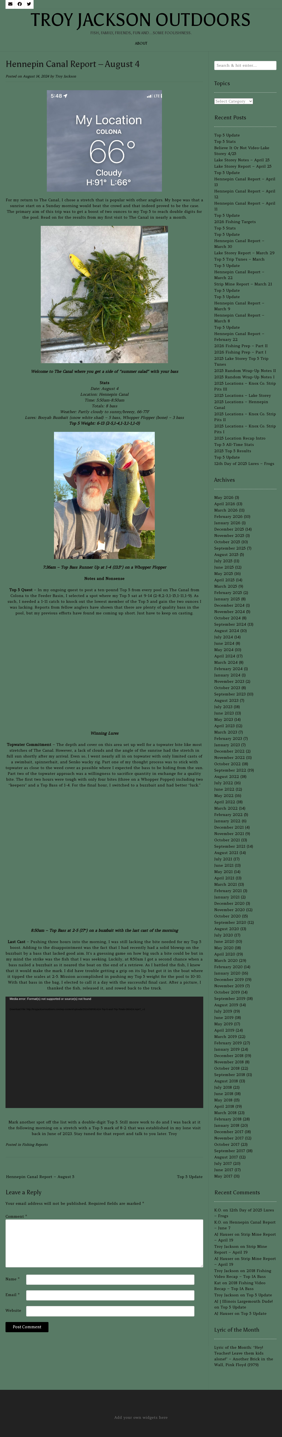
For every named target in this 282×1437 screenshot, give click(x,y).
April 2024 (224, 656)
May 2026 (224, 497)
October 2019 (227, 992)
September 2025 (230, 548)
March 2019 (225, 1036)
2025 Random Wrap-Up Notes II (245, 370)
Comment (16, 1216)
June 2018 (223, 1093)
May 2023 (223, 719)
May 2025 (223, 573)
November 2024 (229, 611)
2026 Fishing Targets (235, 221)
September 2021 (229, 846)
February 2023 (228, 738)
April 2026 (224, 503)
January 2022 (227, 820)
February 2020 (228, 966)
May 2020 (224, 947)
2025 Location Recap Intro (239, 438)
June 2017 (223, 1169)
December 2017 (228, 1131)
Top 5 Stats (225, 141)
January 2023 (227, 744)
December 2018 (228, 1055)
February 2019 (228, 1042)
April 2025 (224, 579)
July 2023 (223, 706)
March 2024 (226, 662)
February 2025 (228, 592)
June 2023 (224, 713)
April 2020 (224, 954)
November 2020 (229, 909)
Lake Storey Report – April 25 (243, 166)
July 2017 (223, 1163)
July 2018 (223, 1087)
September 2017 (229, 1150)
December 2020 (229, 903)
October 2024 (227, 618)
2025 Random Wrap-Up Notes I (244, 376)
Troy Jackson (65, 76)
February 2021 (228, 890)
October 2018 (227, 1068)
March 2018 (225, 1112)
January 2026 (227, 522)
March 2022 (226, 808)
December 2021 (229, 827)
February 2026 (228, 516)
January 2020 (227, 973)
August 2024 (226, 630)
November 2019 (229, 985)
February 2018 (228, 1119)
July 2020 (223, 935)
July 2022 (223, 782)
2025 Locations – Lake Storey (242, 395)
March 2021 (225, 884)
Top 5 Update (190, 1176)
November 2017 (229, 1138)
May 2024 (224, 649)
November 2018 (229, 1061)
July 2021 (223, 859)
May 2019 (223, 1023)
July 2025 (223, 560)
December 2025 (229, 529)
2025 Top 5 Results (232, 450)
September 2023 (230, 694)
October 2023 (227, 687)
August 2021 (226, 852)
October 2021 (227, 839)
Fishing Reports (35, 1144)
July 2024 (223, 637)
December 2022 (229, 751)
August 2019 (226, 1004)
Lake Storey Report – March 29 (244, 252)
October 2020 (227, 916)
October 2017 (227, 1144)
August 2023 (226, 700)
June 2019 (224, 1017)
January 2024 (227, 675)
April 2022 (224, 801)
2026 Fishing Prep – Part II (241, 345)
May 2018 (223, 1100)
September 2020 (230, 922)
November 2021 (229, 833)
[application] (104, 1052)
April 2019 (224, 1030)
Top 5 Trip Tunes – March (239, 259)
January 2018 (226, 1125)
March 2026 (226, 510)
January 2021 (227, 897)
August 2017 (226, 1157)
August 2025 (226, 554)
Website (13, 1310)
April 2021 (224, 878)
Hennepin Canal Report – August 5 (40, 1176)
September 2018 (229, 1074)
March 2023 (225, 732)
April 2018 (224, 1106)
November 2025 (229, 535)
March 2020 (226, 960)
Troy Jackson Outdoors (141, 20)
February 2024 (228, 668)
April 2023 (224, 725)
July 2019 (223, 1011)
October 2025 (227, 541)
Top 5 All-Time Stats (234, 444)
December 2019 (229, 979)
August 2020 (226, 928)
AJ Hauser (223, 1234)
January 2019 (227, 1049)
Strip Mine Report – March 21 (243, 284)
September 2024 (230, 624)
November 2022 (229, 757)
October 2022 (227, 763)
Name (13, 1279)
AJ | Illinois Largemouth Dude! (243, 1301)
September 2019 (229, 998)
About (141, 43)
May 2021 (223, 871)
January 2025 (227, 598)
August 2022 (226, 776)
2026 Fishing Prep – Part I (240, 352)
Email (13, 1294)
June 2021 (224, 865)
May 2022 (224, 795)
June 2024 (224, 643)
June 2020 (224, 941)
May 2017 (223, 1176)
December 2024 (229, 605)
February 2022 (228, 814)
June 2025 (224, 567)
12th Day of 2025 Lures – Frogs (244, 463)
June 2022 (224, 789)
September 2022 (230, 770)
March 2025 (225, 586)
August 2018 (226, 1081)
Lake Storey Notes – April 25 (242, 159)
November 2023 (229, 681)
